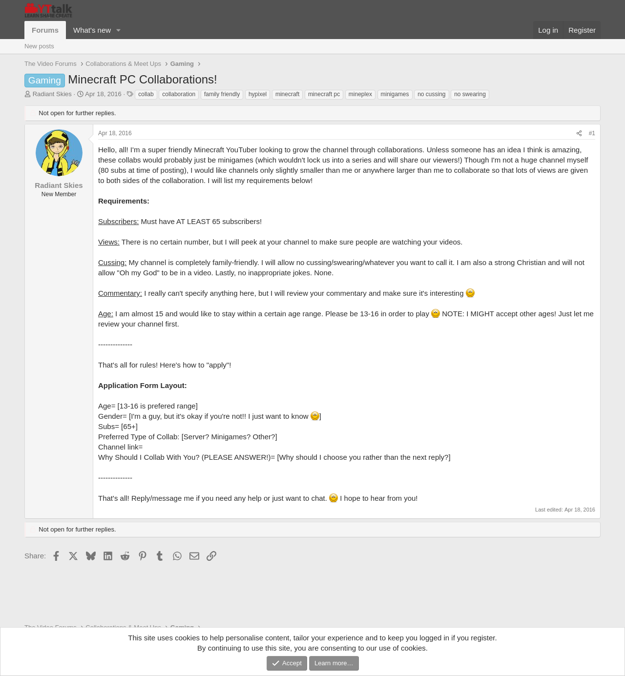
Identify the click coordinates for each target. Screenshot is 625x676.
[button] (118, 30)
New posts (39, 46)
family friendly (222, 94)
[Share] (579, 133)
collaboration (178, 94)
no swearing (470, 94)
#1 (592, 133)
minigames (395, 94)
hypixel (258, 94)
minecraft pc (324, 94)
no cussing (431, 94)
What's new (92, 30)
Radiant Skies (52, 94)
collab (145, 94)
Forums (45, 30)
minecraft (287, 94)
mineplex (360, 94)
